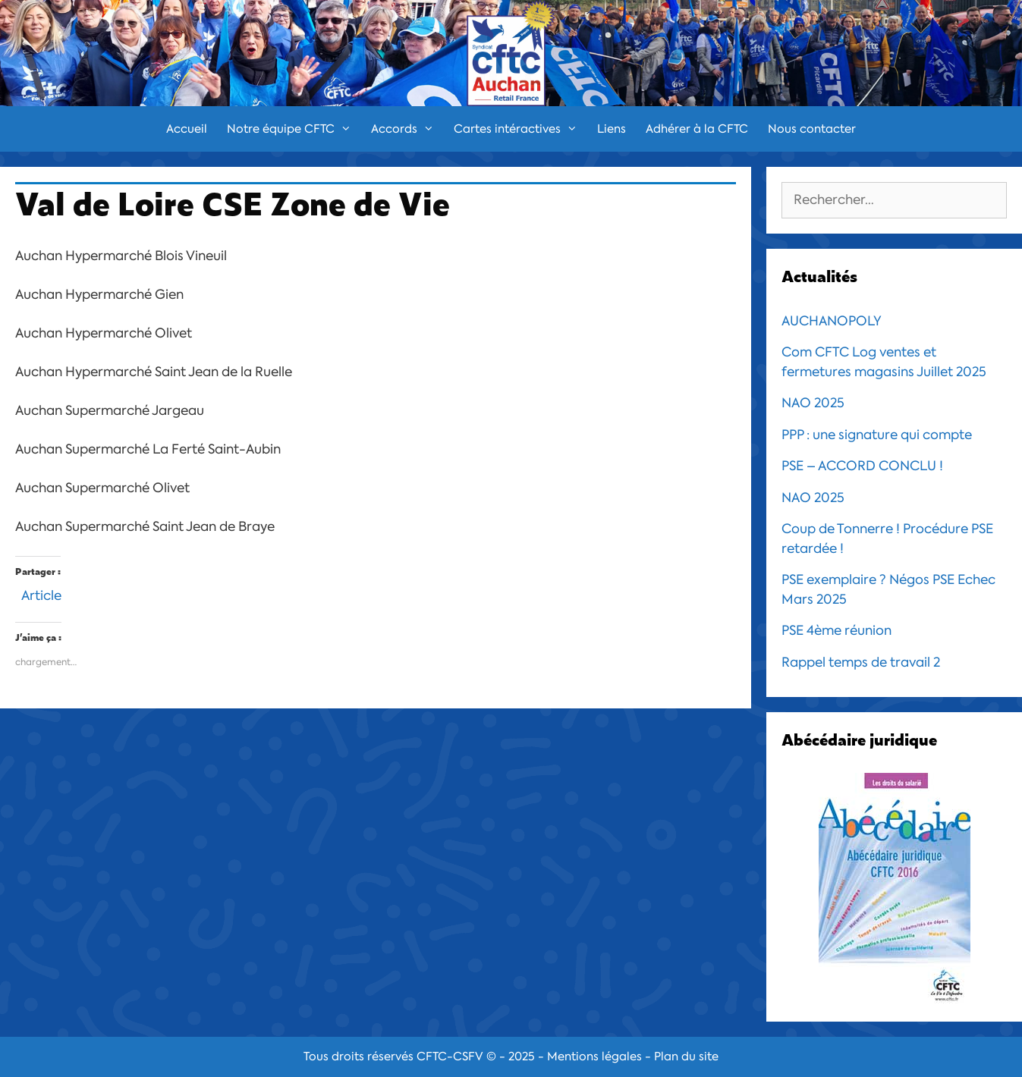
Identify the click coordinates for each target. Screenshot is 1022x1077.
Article (41, 593)
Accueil (186, 129)
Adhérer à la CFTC (697, 129)
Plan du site (686, 1056)
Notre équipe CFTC (294, 129)
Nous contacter (812, 129)
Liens (611, 129)
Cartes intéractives (520, 129)
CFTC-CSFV (450, 1056)
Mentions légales (594, 1056)
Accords (407, 129)
